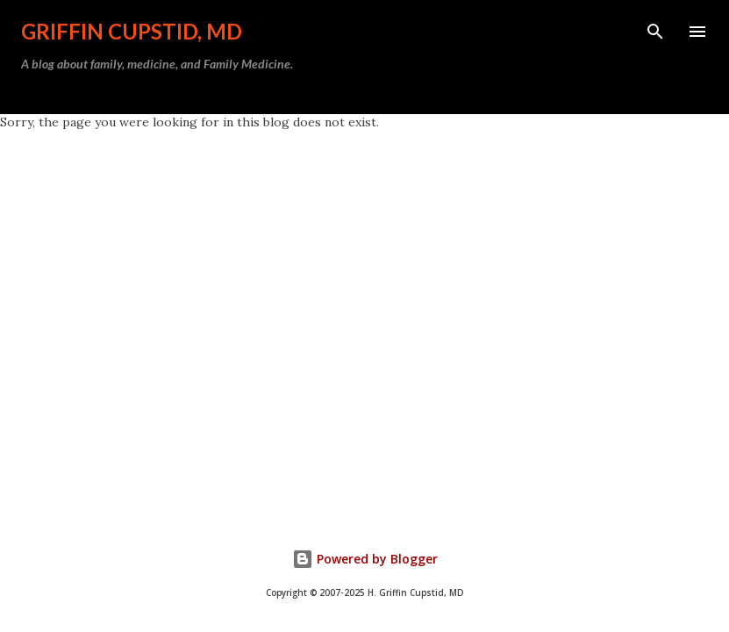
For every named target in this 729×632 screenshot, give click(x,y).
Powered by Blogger (365, 558)
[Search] (655, 31)
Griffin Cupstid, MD (131, 31)
